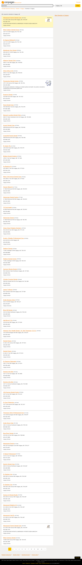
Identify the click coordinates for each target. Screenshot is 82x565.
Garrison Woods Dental (10, 269)
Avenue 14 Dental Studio (10, 495)
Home (24, 563)
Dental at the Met (8, 371)
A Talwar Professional (9, 454)
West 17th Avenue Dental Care (12, 176)
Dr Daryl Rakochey (8, 402)
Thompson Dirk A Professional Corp (13, 412)
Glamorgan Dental (8, 217)
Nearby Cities (16, 554)
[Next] (45, 549)
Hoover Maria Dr (8, 187)
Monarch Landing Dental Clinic (12, 115)
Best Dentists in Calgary (62, 15)
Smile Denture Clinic (9, 300)
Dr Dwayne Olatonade (9, 361)
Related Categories (6, 554)
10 (38, 549)
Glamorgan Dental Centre (10, 197)
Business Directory (46, 563)
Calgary (22, 8)
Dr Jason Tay (7, 146)
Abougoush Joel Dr (8, 515)
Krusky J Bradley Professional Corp (13, 238)
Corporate (33, 563)
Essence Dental (7, 94)
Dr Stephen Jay (7, 474)
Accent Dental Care (8, 125)
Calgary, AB (59, 5)
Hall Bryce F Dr (7, 320)
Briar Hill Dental (7, 310)
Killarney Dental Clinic (9, 60)
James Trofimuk (7, 289)
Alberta (17, 8)
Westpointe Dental (8, 443)
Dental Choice (7, 341)
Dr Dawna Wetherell (9, 40)
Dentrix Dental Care (9, 464)
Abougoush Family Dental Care (12, 17)
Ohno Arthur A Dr (8, 71)
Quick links (77, 557)
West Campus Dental (9, 537)
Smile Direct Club (8, 423)
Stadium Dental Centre (9, 259)
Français (78, 2)
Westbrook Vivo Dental (9, 50)
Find (77, 5)
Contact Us (28, 563)
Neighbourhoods (26, 554)
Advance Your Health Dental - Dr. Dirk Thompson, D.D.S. (19, 330)
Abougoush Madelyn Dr (10, 505)
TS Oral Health (7, 207)
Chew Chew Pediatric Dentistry (12, 228)
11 (41, 549)
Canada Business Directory (8, 8)
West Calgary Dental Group (11, 29)
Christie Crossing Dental (10, 279)
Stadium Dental (7, 248)
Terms (40, 563)
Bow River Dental (8, 433)
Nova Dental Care (8, 105)
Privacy (36, 563)
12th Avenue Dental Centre (11, 392)
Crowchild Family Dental (10, 135)
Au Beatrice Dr (7, 166)
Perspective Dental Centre (10, 81)
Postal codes (35, 554)
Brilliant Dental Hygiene (10, 156)
